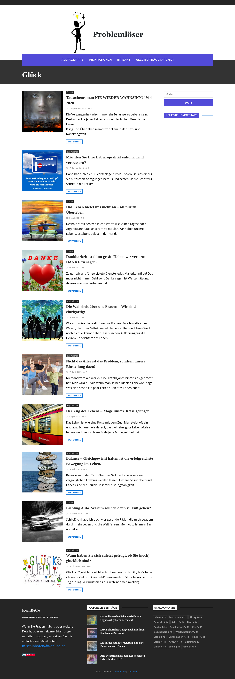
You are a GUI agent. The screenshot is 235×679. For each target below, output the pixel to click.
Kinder (198, 636)
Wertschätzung (186, 631)
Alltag (196, 617)
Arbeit (178, 622)
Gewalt (189, 646)
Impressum (120, 671)
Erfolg (160, 641)
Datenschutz (133, 671)
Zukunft (161, 622)
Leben (160, 617)
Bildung (192, 641)
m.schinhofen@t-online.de (43, 646)
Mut (192, 622)
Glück (160, 646)
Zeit (197, 627)
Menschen (177, 617)
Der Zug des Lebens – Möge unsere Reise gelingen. (108, 411)
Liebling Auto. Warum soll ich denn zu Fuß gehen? (108, 508)
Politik (160, 627)
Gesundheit (163, 631)
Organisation (178, 636)
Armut (175, 641)
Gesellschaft (179, 627)
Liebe (159, 636)
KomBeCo (31, 610)
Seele (174, 646)
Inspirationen (72, 151)
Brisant (70, 92)
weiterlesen (74, 141)
